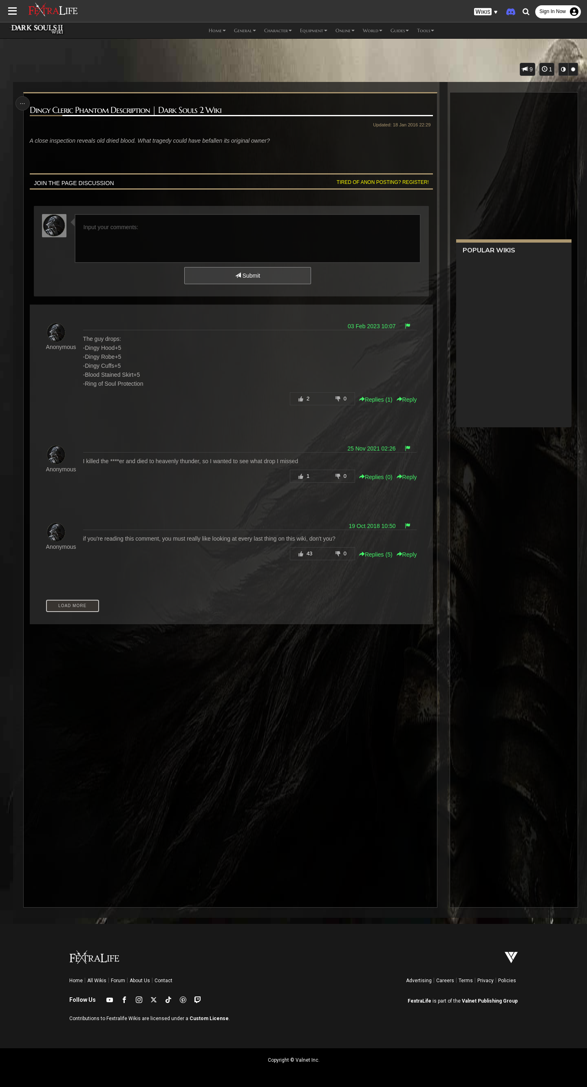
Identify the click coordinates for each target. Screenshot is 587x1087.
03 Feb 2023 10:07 (372, 326)
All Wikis (96, 980)
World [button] (372, 30)
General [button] (245, 30)
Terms (466, 980)
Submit (247, 275)
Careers (445, 980)
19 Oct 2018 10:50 (372, 526)
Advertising (419, 980)
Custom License (209, 1018)
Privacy (485, 980)
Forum (118, 980)
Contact (163, 980)
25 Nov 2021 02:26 (371, 448)
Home (76, 980)
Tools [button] (425, 30)
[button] (486, 12)
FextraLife (419, 1001)
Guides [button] (400, 30)
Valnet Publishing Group (490, 1001)
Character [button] (278, 30)
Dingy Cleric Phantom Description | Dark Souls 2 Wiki (125, 110)
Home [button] (217, 30)
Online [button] (345, 30)
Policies (507, 980)
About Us (140, 980)
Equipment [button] (313, 30)
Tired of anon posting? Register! (383, 182)
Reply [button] (407, 399)
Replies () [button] (376, 399)
